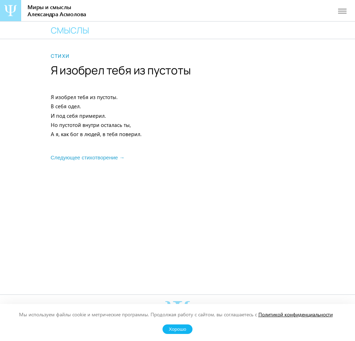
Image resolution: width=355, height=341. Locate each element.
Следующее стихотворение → (88, 157)
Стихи (60, 56)
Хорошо (177, 329)
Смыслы (70, 30)
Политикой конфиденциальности (295, 314)
